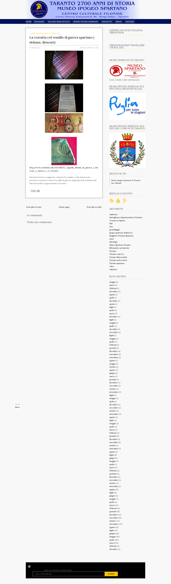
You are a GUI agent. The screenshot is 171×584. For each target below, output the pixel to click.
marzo (112, 285)
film (111, 223)
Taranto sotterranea (118, 260)
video (111, 266)
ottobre (112, 367)
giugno (112, 373)
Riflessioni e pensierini (119, 248)
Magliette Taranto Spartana (121, 236)
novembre (113, 332)
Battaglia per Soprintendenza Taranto (125, 217)
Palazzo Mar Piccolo (59, 22)
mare (111, 239)
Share (17, 407)
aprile (111, 298)
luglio (111, 307)
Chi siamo (39, 22)
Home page (64, 207)
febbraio (113, 288)
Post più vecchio (94, 207)
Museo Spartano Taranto (120, 245)
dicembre (113, 291)
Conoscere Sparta (37, 33)
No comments (52, 33)
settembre (113, 357)
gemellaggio (114, 230)
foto (111, 227)
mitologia (113, 242)
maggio (112, 282)
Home (28, 22)
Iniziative (107, 22)
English (130, 22)
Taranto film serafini (118, 257)
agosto (112, 294)
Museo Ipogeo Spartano (86, 22)
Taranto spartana (116, 263)
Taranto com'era (116, 254)
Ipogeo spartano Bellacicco (121, 233)
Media (119, 22)
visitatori (113, 269)
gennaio (112, 348)
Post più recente (34, 207)
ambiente (113, 214)
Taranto (112, 251)
